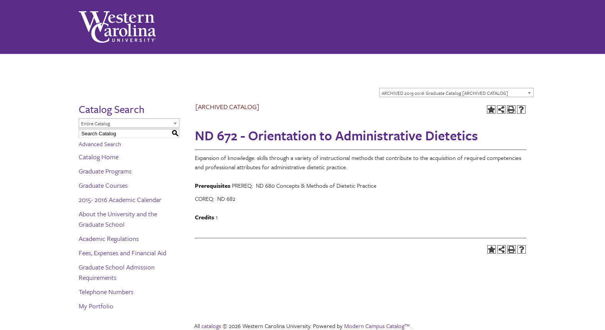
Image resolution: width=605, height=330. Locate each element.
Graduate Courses (103, 185)
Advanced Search (100, 144)
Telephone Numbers (106, 291)
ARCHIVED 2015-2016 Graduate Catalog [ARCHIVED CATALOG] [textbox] (445, 92)
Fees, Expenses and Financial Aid (122, 253)
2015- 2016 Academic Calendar (120, 199)
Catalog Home (98, 157)
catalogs (211, 326)
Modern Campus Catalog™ (377, 326)
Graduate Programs (105, 171)
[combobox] (456, 92)
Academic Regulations (109, 238)
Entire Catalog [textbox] (95, 123)
